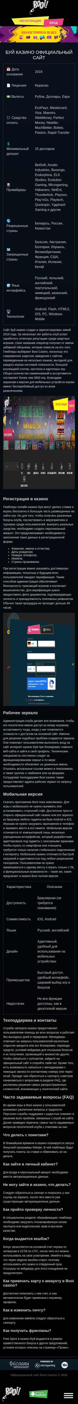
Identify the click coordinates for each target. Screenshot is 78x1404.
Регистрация (30, 21)
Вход (54, 22)
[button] (37, 39)
